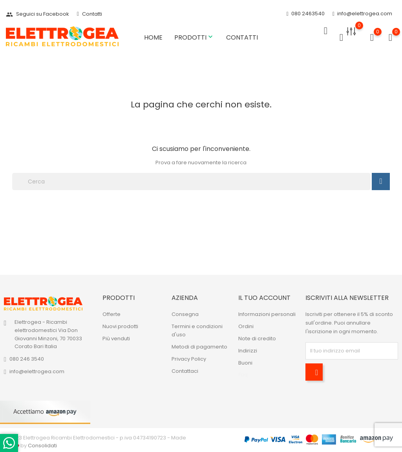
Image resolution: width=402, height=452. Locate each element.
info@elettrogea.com (362, 14)
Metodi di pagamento (199, 346)
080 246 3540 (26, 359)
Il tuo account (264, 297)
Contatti (89, 14)
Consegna (185, 314)
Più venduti (116, 338)
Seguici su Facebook (37, 14)
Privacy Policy (189, 359)
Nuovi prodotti (120, 326)
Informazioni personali (267, 314)
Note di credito (257, 338)
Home (153, 37)
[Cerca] (191, 181)
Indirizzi (247, 350)
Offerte (111, 314)
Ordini (246, 326)
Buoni (245, 363)
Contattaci (185, 371)
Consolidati (42, 445)
